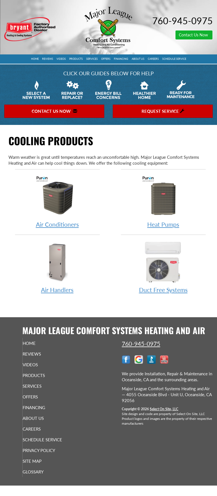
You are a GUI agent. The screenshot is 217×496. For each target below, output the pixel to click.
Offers (105, 58)
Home (35, 58)
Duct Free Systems (163, 267)
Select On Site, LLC (164, 409)
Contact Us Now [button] (194, 34)
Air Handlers (57, 267)
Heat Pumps (163, 201)
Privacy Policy (39, 458)
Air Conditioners (57, 201)
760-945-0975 (141, 343)
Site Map (40, 471)
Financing (121, 58)
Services (92, 58)
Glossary (41, 481)
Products (76, 58)
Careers (153, 58)
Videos (61, 58)
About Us (138, 58)
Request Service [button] (163, 111)
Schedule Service (174, 58)
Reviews (47, 58)
